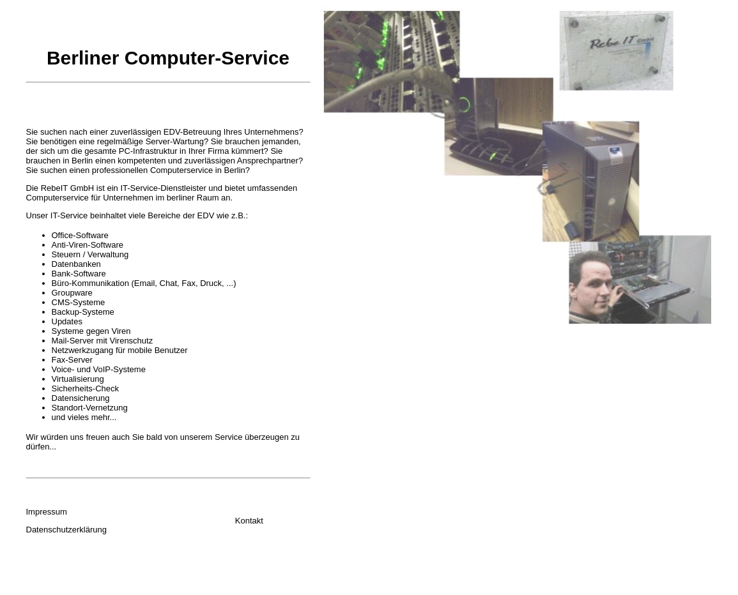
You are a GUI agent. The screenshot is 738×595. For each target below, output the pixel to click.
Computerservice (57, 197)
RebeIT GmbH (68, 188)
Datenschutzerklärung (66, 529)
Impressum (46, 511)
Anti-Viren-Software (87, 245)
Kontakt (249, 520)
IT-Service (69, 215)
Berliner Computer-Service (168, 57)
